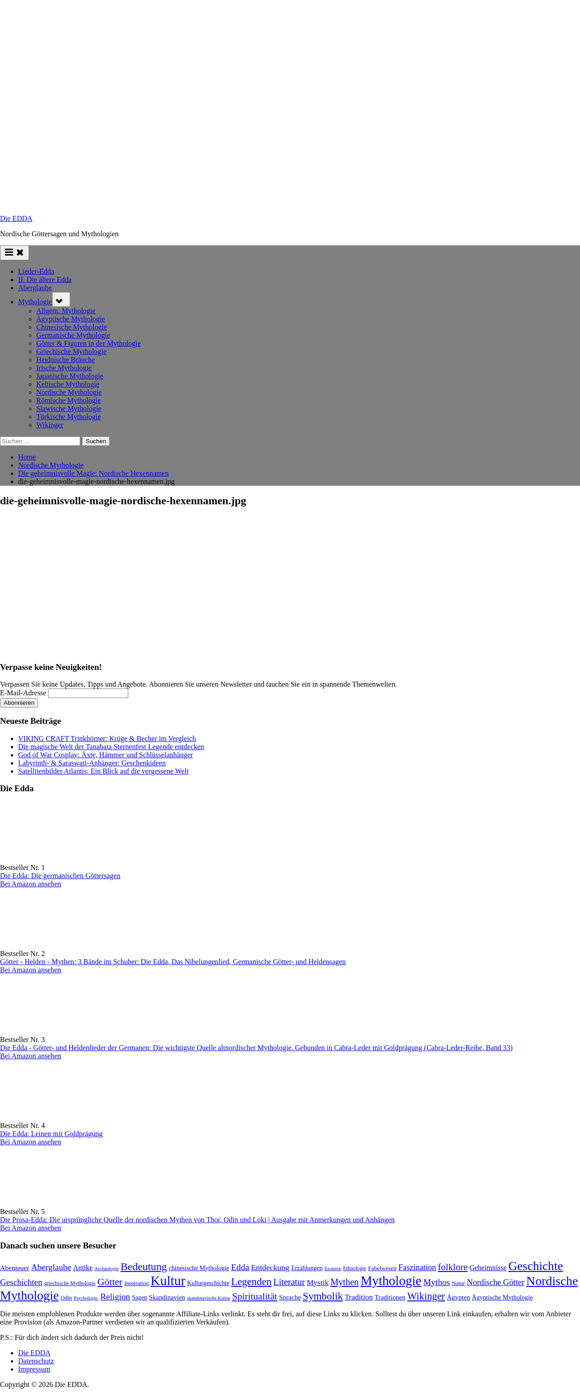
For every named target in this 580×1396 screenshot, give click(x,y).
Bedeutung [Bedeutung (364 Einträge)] (144, 1266)
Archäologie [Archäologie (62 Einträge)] (106, 1268)
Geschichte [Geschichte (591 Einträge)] (535, 1266)
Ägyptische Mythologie (70, 319)
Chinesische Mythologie (71, 327)
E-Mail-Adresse (23, 693)
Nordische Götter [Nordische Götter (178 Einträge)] (495, 1282)
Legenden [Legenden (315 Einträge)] (251, 1281)
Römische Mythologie (68, 400)
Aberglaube (35, 288)
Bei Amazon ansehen (30, 884)
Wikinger (49, 425)
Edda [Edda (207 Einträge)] (240, 1267)
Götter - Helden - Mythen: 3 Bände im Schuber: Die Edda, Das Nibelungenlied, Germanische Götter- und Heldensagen (173, 962)
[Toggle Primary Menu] (14, 252)
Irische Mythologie (64, 368)
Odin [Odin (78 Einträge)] (66, 1298)
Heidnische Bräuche (65, 359)
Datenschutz (36, 1361)
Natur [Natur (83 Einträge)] (458, 1283)
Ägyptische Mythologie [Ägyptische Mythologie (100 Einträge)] (502, 1297)
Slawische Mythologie (69, 408)
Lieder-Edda (36, 271)
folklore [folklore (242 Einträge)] (453, 1267)
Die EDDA (16, 218)
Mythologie (35, 302)
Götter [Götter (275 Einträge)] (109, 1281)
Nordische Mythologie (69, 392)
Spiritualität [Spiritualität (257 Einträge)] (254, 1296)
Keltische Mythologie (67, 384)
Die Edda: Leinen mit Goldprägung (51, 1134)
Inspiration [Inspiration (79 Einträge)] (136, 1283)
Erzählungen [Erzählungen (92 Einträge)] (307, 1268)
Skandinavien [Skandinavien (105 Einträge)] (167, 1297)
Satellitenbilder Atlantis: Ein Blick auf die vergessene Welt (103, 771)
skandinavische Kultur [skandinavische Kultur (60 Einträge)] (209, 1298)
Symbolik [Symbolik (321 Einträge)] (323, 1296)
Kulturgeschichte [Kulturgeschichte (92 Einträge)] (208, 1283)
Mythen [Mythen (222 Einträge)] (344, 1282)
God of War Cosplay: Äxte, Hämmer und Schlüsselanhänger (105, 755)
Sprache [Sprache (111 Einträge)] (290, 1297)
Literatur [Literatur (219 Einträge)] (289, 1282)
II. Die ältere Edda (45, 279)
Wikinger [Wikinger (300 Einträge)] (426, 1296)
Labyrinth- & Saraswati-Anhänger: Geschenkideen (92, 763)
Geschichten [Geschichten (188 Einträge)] (21, 1282)
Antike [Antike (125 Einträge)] (82, 1268)
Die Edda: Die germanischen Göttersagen (60, 876)
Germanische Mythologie (73, 335)
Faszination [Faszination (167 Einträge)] (417, 1267)
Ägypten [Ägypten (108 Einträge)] (458, 1297)
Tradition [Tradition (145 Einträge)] (359, 1297)
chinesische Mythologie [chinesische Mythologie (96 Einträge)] (199, 1268)
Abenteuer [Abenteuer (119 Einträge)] (14, 1268)
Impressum (34, 1369)
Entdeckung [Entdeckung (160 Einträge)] (270, 1267)
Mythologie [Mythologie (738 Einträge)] (391, 1280)
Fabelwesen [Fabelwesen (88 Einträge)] (382, 1268)
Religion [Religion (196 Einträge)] (115, 1296)
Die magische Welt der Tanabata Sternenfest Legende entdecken (111, 747)
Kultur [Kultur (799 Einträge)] (167, 1280)
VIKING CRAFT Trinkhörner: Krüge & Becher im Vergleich (107, 738)
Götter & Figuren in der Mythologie (88, 343)
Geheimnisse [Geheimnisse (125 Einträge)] (488, 1268)
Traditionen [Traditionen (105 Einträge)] (390, 1297)
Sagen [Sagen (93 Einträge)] (139, 1297)
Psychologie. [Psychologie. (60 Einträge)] (86, 1298)
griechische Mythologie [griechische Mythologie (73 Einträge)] (70, 1283)
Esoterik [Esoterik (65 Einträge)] (332, 1268)
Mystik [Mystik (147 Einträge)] (318, 1282)
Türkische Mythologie (68, 417)
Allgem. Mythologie (66, 311)
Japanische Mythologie (69, 376)
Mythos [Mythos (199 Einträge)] (436, 1282)
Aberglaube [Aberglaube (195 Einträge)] (51, 1267)
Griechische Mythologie (71, 351)
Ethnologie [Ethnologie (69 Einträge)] (354, 1269)
